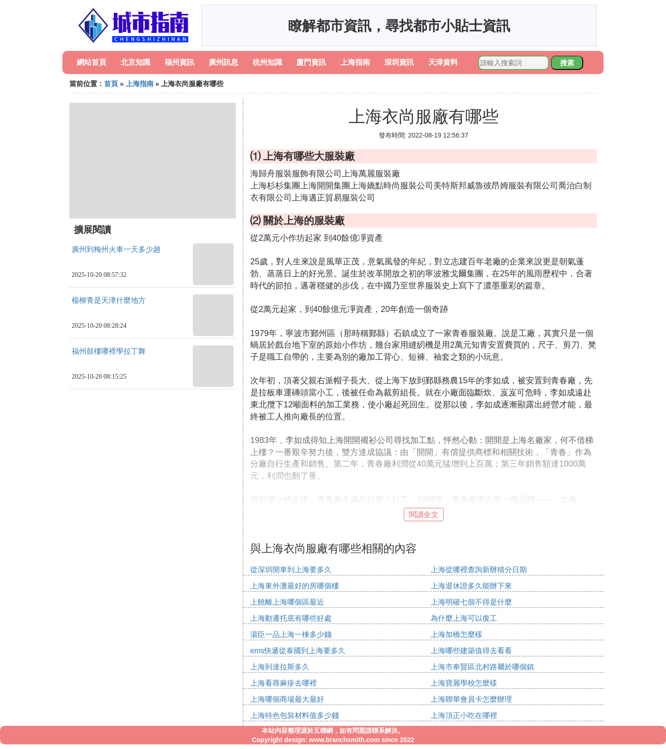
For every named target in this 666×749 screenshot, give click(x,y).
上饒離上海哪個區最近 (287, 602)
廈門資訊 (311, 62)
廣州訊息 (223, 62)
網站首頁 (91, 62)
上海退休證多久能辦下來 (471, 586)
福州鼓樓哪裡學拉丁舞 (109, 351)
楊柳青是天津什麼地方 (109, 300)
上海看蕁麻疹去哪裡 (283, 683)
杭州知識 (267, 62)
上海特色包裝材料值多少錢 (294, 715)
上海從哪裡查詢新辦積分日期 (479, 570)
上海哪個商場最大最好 (287, 699)
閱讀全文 (423, 514)
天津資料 (443, 62)
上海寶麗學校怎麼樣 (464, 683)
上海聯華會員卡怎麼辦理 (471, 699)
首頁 (111, 83)
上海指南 (355, 62)
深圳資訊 (399, 62)
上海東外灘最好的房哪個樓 (294, 586)
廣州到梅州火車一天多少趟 (116, 249)
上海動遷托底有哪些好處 (291, 618)
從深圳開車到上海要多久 (291, 570)
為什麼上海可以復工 (464, 618)
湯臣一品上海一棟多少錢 (291, 634)
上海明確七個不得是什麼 (471, 602)
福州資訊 (179, 62)
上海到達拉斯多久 (279, 667)
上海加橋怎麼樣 (456, 634)
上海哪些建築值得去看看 (471, 651)
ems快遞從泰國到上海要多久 (297, 651)
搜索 (567, 63)
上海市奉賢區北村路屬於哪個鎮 (482, 667)
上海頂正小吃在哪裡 (464, 715)
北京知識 (135, 62)
